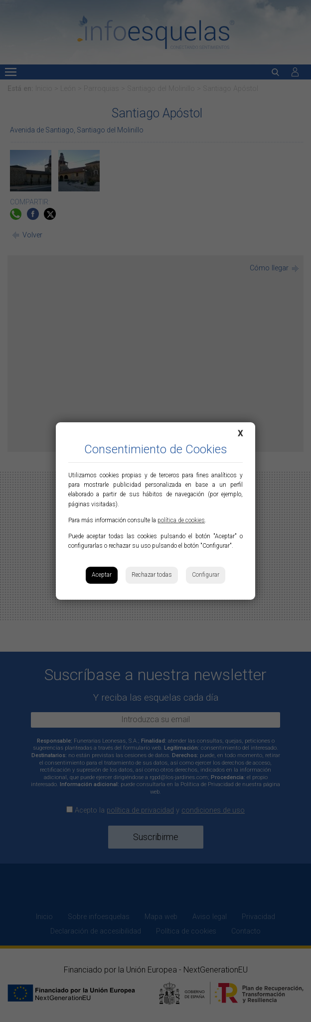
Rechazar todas (152, 574)
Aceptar (102, 574)
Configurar (205, 574)
